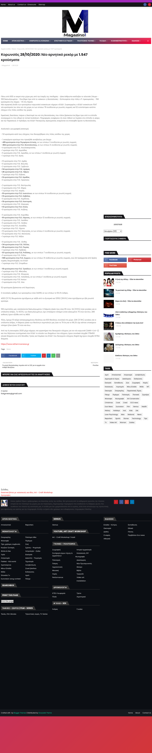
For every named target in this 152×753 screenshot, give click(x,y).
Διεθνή (106, 532)
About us (11, 4)
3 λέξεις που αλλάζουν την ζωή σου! (129, 323)
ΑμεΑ (107, 375)
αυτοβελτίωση (140, 375)
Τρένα (79, 593)
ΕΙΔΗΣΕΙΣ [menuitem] (135, 41)
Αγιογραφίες (6, 495)
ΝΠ (148, 387)
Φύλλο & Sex (6, 551)
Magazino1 (6, 65)
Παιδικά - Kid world (8, 561)
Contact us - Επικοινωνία (26, 4)
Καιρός (145, 383)
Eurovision (120, 406)
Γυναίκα (79, 609)
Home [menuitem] (5, 41)
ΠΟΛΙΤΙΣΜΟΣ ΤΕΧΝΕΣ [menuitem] (85, 41)
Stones (126, 418)
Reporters (108, 418)
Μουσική (55, 570)
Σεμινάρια (145, 395)
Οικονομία (108, 391)
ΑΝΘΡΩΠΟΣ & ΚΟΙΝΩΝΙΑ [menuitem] (39, 41)
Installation (81, 581)
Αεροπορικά (81, 597)
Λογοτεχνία (120, 387)
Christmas (109, 402)
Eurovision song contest (11, 579)
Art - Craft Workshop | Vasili (63, 537)
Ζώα (127, 383)
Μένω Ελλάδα (131, 387)
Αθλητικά (107, 538)
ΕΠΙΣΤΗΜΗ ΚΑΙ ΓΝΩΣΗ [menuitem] (63, 41)
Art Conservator (133, 399)
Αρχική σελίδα (6, 49)
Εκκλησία (108, 383)
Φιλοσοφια (108, 399)
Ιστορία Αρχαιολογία (84, 549)
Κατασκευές (109, 387)
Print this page (7, 601)
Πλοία (54, 597)
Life (137, 410)
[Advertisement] (50, 470)
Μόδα (142, 387)
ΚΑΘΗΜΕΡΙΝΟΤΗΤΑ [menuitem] (119, 41)
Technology (136, 418)
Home (3, 4)
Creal (125, 402)
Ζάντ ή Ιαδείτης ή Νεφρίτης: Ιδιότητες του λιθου (131, 313)
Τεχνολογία (29, 561)
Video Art (113, 422)
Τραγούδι (80, 574)
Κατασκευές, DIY (83, 553)
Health (144, 406)
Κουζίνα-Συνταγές (7, 547)
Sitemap (42, 4)
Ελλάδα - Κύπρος (110, 525)
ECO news (134, 402)
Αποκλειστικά (116, 375)
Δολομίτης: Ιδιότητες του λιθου (127, 344)
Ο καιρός (107, 535)
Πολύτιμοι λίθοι (30, 537)
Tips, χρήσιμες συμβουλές (10, 544)
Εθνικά (130, 528)
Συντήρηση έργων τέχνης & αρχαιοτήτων (62, 554)
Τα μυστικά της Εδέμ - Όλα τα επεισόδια (130, 290)
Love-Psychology (111, 414)
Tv (106, 422)
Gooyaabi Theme (45, 713)
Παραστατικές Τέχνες (134, 391)
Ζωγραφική (136, 383)
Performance (57, 577)
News (14, 49)
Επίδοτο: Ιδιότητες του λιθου (126, 355)
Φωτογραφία (119, 399)
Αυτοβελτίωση (30, 565)
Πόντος (130, 532)
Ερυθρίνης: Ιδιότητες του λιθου (127, 334)
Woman (123, 422)
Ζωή (27, 544)
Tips (145, 418)
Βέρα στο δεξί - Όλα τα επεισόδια (128, 301)
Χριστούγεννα (6, 565)
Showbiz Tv (5, 575)
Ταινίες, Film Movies (8, 614)
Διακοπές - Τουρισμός (33, 558)
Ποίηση (55, 563)
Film (128, 406)
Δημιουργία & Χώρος (112, 379)
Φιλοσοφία (5, 541)
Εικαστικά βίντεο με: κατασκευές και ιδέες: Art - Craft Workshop (27, 492)
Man (122, 414)
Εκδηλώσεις (138, 379)
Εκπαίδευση (118, 383)
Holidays (116, 410)
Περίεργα (116, 395)
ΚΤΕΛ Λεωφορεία (58, 593)
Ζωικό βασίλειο (30, 568)
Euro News (109, 406)
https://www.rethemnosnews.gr (15, 344)
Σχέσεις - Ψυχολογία (33, 547)
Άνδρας (55, 609)
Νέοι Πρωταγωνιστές (84, 563)
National (131, 414)
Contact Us (147, 713)
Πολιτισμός (126, 395)
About (137, 713)
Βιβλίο (79, 570)
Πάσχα (107, 395)
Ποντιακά (136, 395)
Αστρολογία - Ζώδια (32, 551)
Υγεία (3, 554)
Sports (117, 418)
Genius (135, 406)
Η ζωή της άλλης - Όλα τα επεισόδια (129, 279)
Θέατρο (79, 567)
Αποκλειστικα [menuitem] (18, 41)
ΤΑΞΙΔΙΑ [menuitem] (102, 41)
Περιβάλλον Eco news (136, 535)
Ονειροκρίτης (119, 391)
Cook (118, 402)
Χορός (54, 574)
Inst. (124, 410)
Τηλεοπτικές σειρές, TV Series (36, 614)
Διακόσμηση (126, 379)
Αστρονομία (128, 375)
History (107, 410)
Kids (131, 410)
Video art (80, 577)
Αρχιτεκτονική (57, 567)
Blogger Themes (20, 713)
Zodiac (132, 422)
